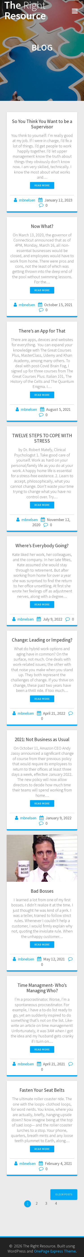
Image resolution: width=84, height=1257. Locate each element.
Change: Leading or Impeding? (42, 640)
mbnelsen (27, 200)
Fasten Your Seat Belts (42, 1090)
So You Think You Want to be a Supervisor (42, 124)
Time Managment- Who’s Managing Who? (42, 988)
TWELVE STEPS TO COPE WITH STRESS (42, 438)
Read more (42, 185)
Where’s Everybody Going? (42, 546)
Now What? (42, 226)
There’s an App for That (42, 331)
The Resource (25, 10)
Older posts (63, 1194)
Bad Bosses (42, 891)
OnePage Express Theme (55, 1251)
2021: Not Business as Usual (42, 739)
